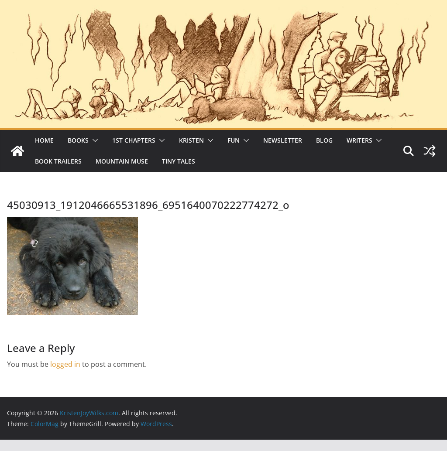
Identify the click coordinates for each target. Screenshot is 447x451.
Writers (359, 140)
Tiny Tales (178, 161)
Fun (233, 140)
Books (78, 140)
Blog (324, 140)
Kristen (191, 140)
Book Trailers (58, 161)
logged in (65, 364)
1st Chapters (133, 140)
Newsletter (282, 140)
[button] (93, 140)
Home (44, 140)
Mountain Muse (122, 161)
